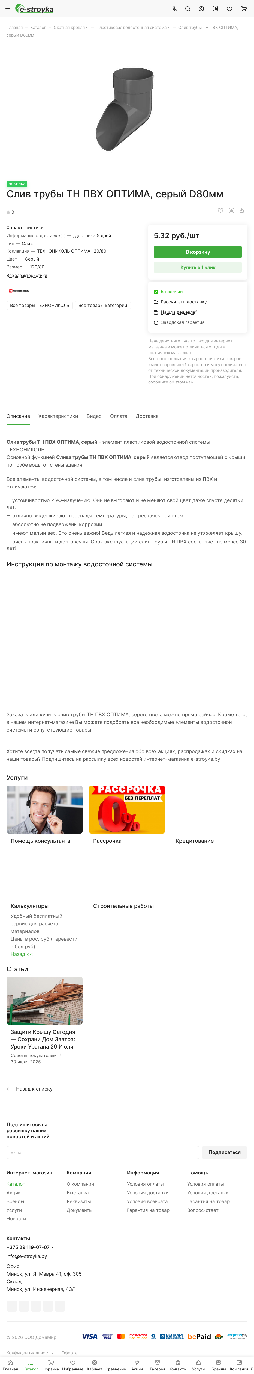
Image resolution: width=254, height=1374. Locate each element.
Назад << (22, 954)
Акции (14, 1192)
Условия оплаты (145, 1184)
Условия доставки (147, 1192)
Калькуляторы (30, 905)
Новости (16, 1218)
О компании (80, 1184)
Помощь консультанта (40, 840)
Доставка (147, 416)
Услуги (14, 1210)
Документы (80, 1210)
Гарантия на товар (148, 1210)
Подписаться (224, 1152)
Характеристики (58, 416)
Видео (94, 416)
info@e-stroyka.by (27, 1256)
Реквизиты (79, 1201)
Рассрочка (107, 840)
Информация (143, 1173)
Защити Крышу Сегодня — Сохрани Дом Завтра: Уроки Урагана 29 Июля (43, 1039)
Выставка (78, 1192)
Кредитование (195, 840)
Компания (79, 1173)
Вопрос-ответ (203, 1210)
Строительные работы (123, 905)
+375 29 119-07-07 (28, 1247)
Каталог (16, 1184)
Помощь (197, 1173)
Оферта (70, 1352)
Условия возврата (147, 1201)
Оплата (118, 416)
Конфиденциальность (30, 1352)
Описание (18, 416)
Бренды (15, 1201)
